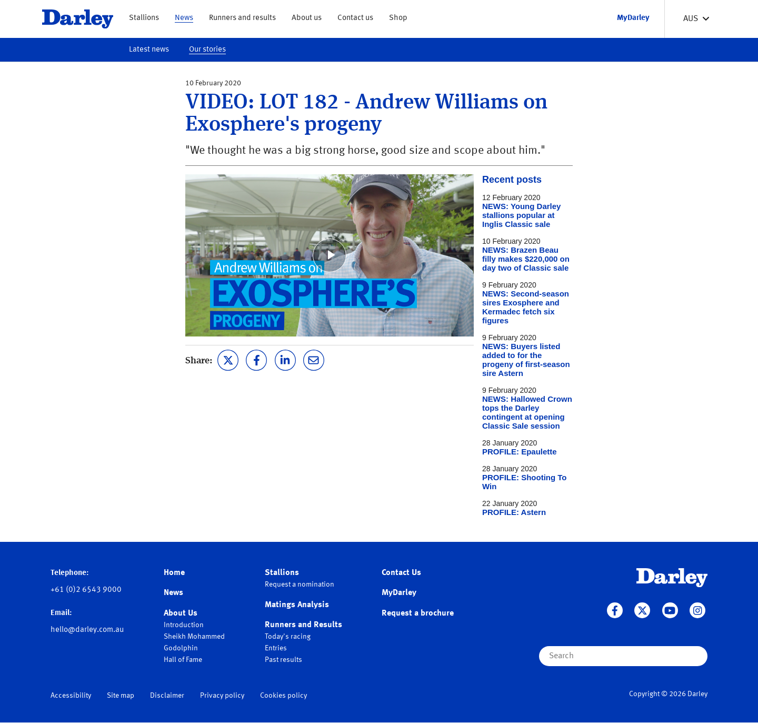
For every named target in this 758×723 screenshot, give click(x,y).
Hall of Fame (183, 659)
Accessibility (71, 695)
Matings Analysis (297, 605)
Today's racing (288, 636)
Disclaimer (167, 695)
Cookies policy (283, 695)
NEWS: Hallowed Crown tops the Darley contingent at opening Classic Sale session (527, 412)
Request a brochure (418, 613)
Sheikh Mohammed (194, 636)
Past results (283, 659)
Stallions (144, 18)
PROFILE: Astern (514, 512)
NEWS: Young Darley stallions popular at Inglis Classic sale (521, 215)
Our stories (207, 50)
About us (307, 18)
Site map (120, 695)
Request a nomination (299, 584)
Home (174, 573)
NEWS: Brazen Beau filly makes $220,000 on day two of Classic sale (526, 258)
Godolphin (181, 648)
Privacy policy (222, 695)
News (184, 18)
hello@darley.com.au (87, 630)
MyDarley (399, 593)
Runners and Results (303, 625)
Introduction (184, 625)
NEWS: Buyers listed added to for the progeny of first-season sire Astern (526, 360)
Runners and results (242, 18)
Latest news (149, 50)
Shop (398, 18)
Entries (276, 648)
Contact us (355, 18)
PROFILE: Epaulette (519, 451)
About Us (180, 613)
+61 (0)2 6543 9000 (86, 590)
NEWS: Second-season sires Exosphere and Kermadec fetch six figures (525, 307)
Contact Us (401, 573)
